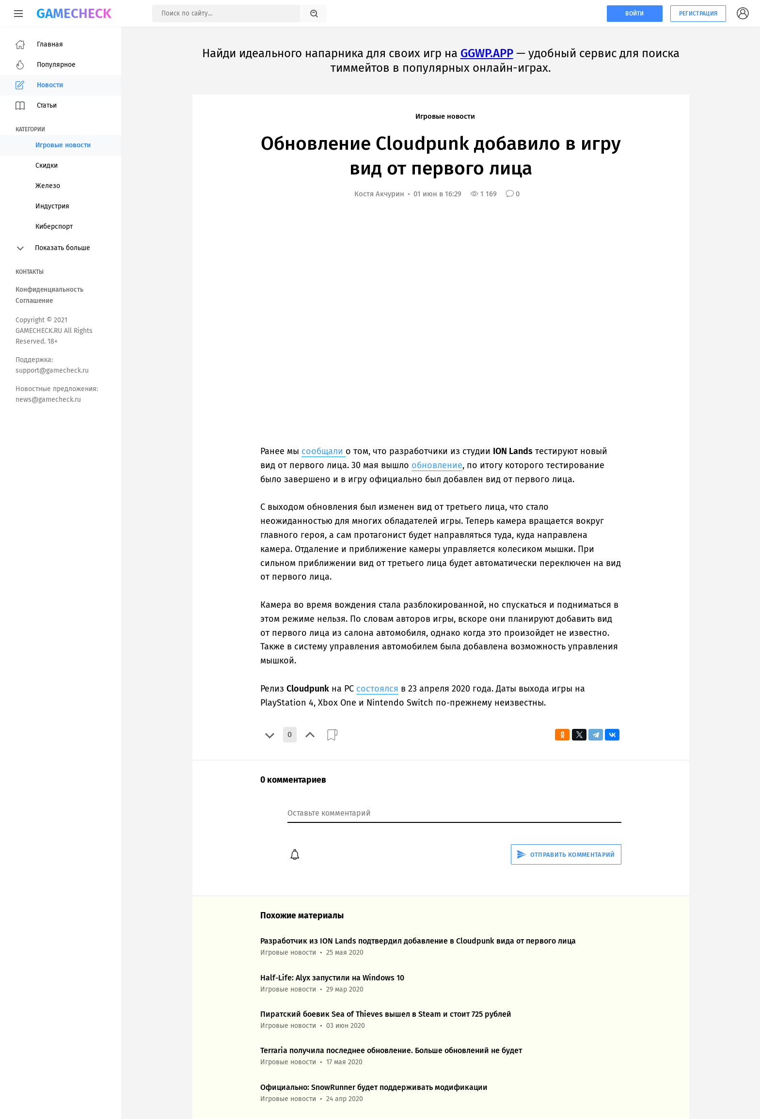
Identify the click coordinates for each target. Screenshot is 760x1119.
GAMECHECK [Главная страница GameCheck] (73, 13)
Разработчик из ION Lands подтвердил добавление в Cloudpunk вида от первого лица (418, 941)
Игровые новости (445, 116)
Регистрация (698, 13)
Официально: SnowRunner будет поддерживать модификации (374, 1087)
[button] (269, 734)
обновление (437, 465)
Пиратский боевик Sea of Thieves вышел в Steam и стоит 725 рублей (385, 1014)
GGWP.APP (486, 53)
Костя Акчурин (379, 193)
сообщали (323, 451)
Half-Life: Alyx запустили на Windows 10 (332, 977)
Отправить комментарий (566, 854)
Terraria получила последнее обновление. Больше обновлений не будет (391, 1050)
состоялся (377, 688)
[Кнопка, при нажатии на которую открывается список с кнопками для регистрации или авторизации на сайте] (743, 13)
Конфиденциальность (49, 289)
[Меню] (18, 13)
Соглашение (34, 301)
